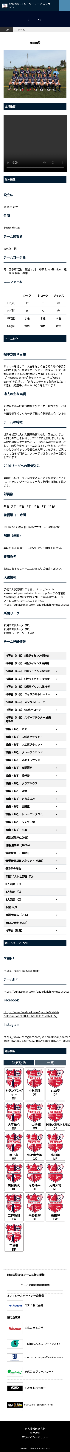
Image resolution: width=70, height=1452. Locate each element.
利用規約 (35, 1433)
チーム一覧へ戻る (51, 1266)
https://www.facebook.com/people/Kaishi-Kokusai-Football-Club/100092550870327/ (31, 1014)
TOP (6, 29)
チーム (21, 29)
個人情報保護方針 (35, 1429)
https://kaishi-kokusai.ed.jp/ (22, 970)
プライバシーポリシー (35, 1437)
